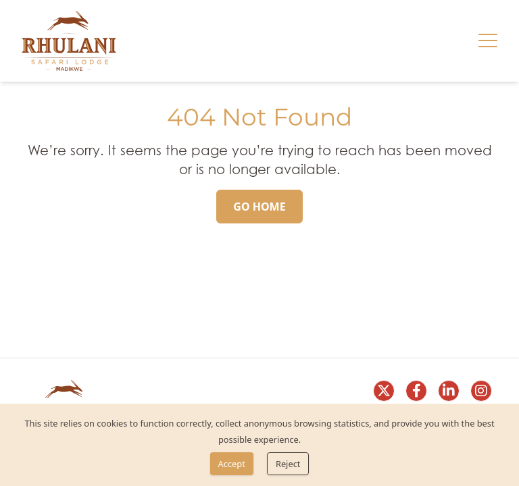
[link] (69, 41)
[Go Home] (259, 206)
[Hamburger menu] (487, 40)
